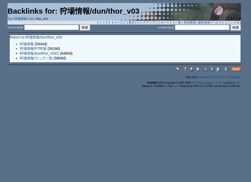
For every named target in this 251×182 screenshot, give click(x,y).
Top (10, 18)
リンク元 (233, 22)
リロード (164, 22)
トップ (103, 22)
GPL (237, 82)
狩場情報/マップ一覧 (36, 58)
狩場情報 (21, 18)
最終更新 (204, 22)
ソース (118, 22)
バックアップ (146, 22)
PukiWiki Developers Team (207, 82)
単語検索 (190, 22)
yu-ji (175, 86)
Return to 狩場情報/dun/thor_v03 (36, 37)
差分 (132, 22)
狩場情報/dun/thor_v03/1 (39, 53)
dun (31, 18)
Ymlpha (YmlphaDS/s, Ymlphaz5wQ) (220, 77)
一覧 (178, 22)
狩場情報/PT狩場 (33, 49)
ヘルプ (217, 22)
